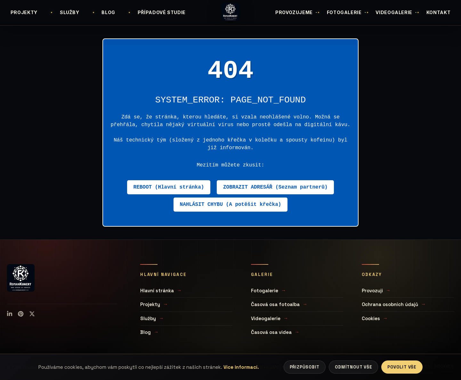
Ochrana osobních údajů (390, 304)
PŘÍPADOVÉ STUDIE (162, 12)
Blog (145, 332)
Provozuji (372, 290)
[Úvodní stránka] (230, 12)
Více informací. (241, 367)
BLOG (108, 12)
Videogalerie (265, 318)
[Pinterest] (20, 314)
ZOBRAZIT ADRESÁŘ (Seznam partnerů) (275, 187)
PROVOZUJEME (296, 12)
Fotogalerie (264, 290)
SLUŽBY (69, 12)
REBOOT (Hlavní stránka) (168, 187)
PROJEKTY (24, 12)
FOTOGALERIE (347, 12)
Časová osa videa (271, 332)
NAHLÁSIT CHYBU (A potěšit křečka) (230, 204)
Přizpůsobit (305, 367)
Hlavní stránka (157, 290)
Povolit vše (402, 367)
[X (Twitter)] (32, 314)
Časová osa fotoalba (275, 304)
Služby (148, 318)
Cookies (371, 318)
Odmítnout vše (353, 367)
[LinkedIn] (9, 314)
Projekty (150, 304)
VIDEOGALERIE (396, 12)
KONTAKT (438, 12)
